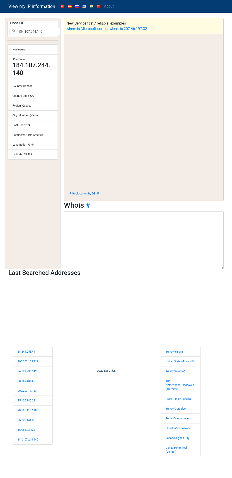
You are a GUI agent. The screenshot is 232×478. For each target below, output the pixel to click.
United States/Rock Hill (179, 361)
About (109, 6)
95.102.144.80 (26, 420)
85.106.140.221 (27, 400)
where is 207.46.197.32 (128, 29)
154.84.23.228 (26, 429)
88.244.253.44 (26, 351)
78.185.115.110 (27, 410)
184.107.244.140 (28, 439)
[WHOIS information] (144, 240)
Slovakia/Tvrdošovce (178, 428)
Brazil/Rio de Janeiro (178, 399)
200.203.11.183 (27, 390)
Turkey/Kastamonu (177, 418)
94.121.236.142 (27, 371)
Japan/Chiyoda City (177, 438)
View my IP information (31, 6)
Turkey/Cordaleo (176, 408)
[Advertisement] (143, 154)
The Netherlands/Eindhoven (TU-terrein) (180, 385)
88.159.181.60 (26, 381)
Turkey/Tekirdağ (175, 371)
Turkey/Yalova (174, 351)
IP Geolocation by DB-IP (84, 193)
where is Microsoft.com (85, 29)
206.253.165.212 (28, 361)
